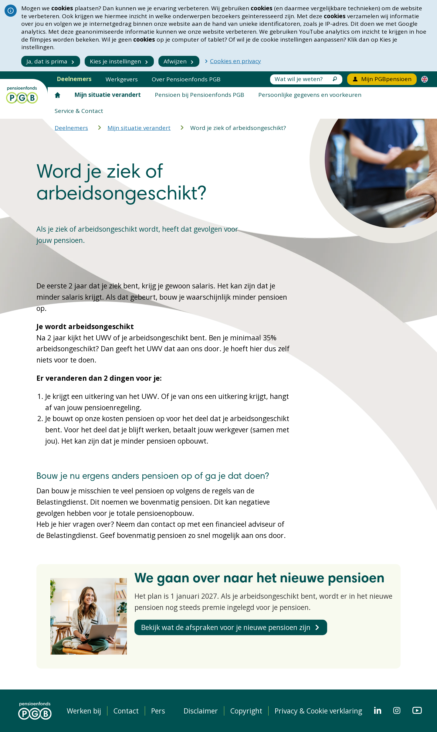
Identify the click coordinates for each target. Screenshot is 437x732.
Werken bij (84, 711)
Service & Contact (79, 111)
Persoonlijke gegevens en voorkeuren (309, 95)
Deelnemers (74, 79)
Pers (158, 711)
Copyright (246, 711)
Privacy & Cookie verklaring (318, 711)
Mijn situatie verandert (107, 95)
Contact (126, 711)
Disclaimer (201, 711)
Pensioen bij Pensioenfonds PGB (199, 95)
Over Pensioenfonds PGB (186, 79)
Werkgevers (122, 79)
